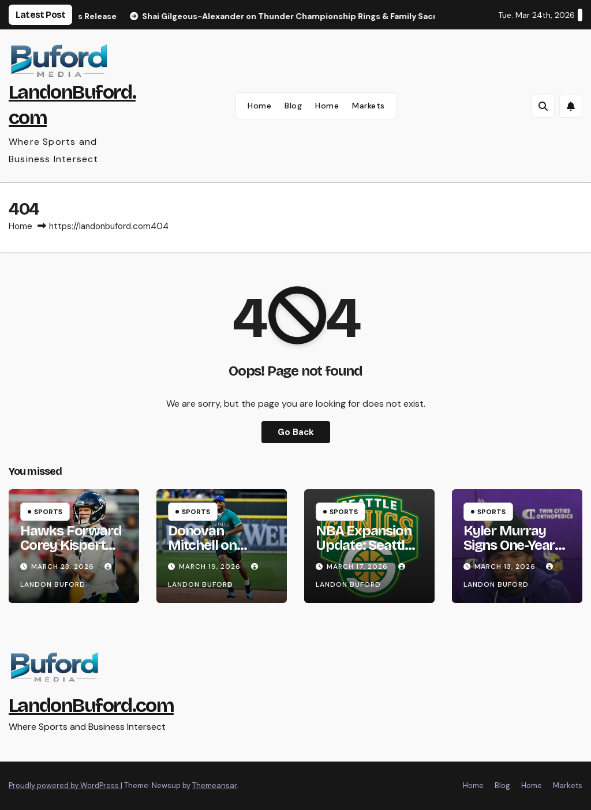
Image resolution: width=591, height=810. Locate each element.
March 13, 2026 (506, 566)
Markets (368, 105)
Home (259, 105)
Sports (48, 511)
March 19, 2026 (211, 566)
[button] (543, 106)
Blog (293, 105)
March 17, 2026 (358, 566)
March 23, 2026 (63, 566)
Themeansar (214, 785)
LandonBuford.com (91, 705)
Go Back (296, 432)
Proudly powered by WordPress (65, 785)
